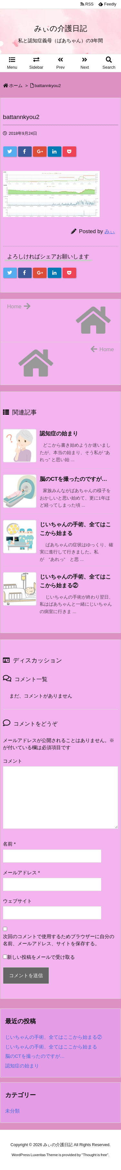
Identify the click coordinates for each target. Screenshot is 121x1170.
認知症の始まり (22, 1065)
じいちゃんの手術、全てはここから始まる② (53, 1037)
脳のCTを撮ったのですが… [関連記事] (73, 479)
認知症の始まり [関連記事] (59, 434)
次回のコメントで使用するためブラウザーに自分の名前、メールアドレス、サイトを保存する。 (58, 940)
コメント (12, 761)
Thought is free (95, 1155)
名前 (9, 844)
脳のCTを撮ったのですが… (35, 1056)
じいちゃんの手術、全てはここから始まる (51, 1046)
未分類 (12, 1111)
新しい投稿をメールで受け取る (41, 957)
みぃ (110, 231)
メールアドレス (21, 872)
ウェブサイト (17, 901)
